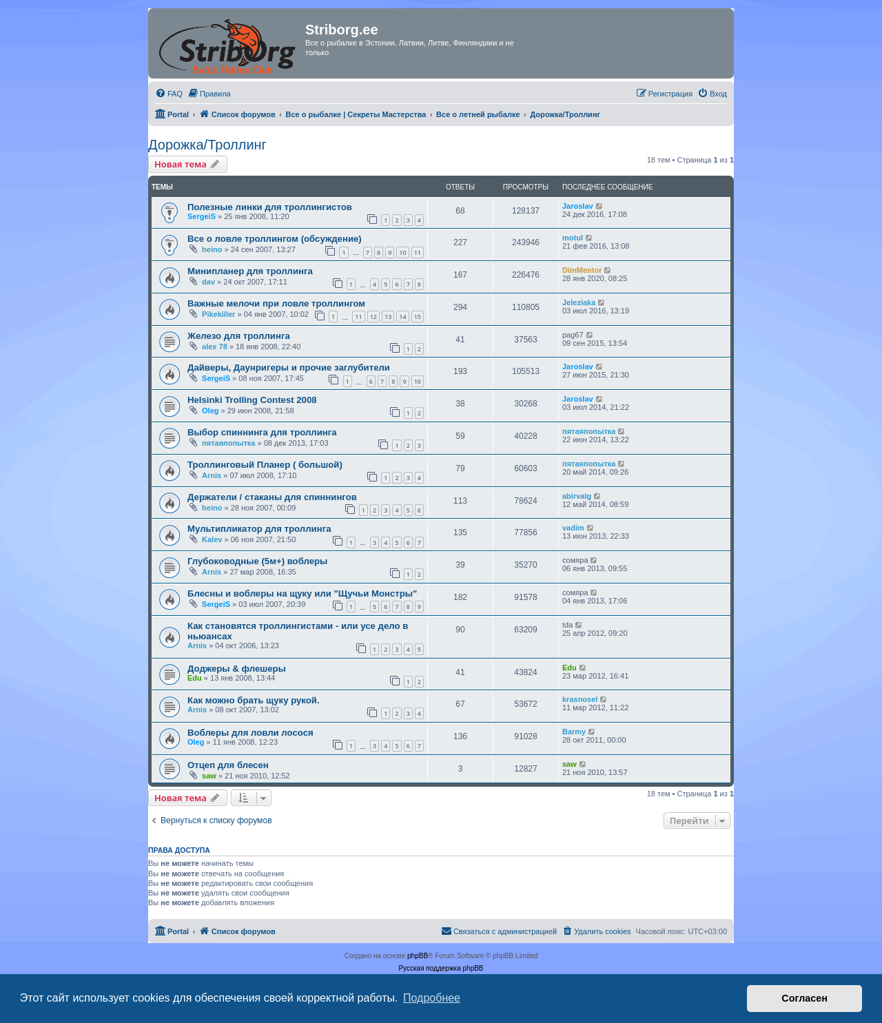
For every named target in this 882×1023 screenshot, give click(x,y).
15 (417, 316)
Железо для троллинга (238, 336)
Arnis (211, 475)
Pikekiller (218, 314)
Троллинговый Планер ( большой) (264, 464)
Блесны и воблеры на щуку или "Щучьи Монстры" (302, 593)
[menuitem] (169, 93)
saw (209, 776)
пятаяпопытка (228, 443)
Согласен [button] (804, 998)
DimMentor (582, 270)
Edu (194, 678)
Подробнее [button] (431, 998)
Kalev (212, 539)
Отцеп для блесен (228, 765)
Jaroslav (577, 206)
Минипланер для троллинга (250, 271)
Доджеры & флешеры (236, 668)
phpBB (417, 956)
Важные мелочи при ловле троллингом (276, 303)
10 (402, 252)
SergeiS (201, 216)
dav (208, 282)
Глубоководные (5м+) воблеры (257, 561)
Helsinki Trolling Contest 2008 (252, 400)
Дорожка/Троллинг (207, 144)
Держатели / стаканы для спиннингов (272, 497)
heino (212, 249)
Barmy (574, 731)
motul (572, 238)
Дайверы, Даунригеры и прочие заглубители (288, 367)
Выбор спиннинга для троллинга (262, 432)
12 (373, 316)
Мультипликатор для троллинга (259, 529)
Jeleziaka (578, 302)
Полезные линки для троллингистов (269, 207)
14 (402, 316)
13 (387, 316)
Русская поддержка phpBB (440, 968)
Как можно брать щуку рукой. (253, 700)
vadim (573, 528)
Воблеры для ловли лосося (250, 732)
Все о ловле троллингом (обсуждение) (274, 239)
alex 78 (214, 346)
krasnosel (579, 699)
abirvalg (576, 496)
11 (417, 252)
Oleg (210, 410)
